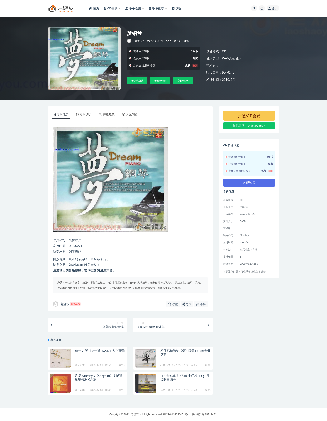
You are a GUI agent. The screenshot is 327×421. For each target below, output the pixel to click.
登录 (273, 8)
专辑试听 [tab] (83, 114)
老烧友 (67, 304)
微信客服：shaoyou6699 (249, 125)
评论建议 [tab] (107, 114)
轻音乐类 (139, 40)
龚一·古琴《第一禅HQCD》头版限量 (100, 351)
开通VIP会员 (249, 115)
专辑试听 (137, 80)
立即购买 (183, 80)
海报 (187, 304)
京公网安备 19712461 (204, 414)
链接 (201, 304)
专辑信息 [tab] (61, 114)
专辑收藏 (160, 80)
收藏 (173, 304)
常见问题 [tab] (130, 114)
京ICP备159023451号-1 (176, 414)
